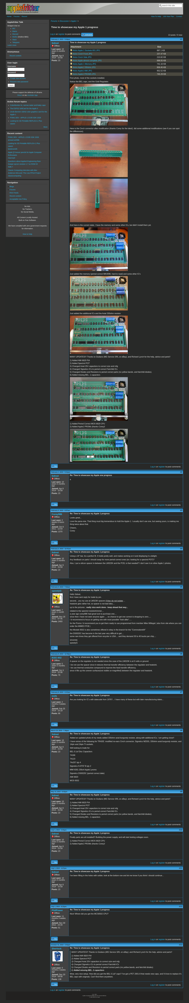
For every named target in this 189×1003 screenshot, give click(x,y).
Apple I (74, 21)
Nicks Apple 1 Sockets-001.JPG (86, 50)
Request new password (19, 82)
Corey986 (57, 514)
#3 (181, 510)
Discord (15, 34)
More (45, 127)
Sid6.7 (10, 167)
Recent (24, 16)
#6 (181, 654)
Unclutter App (32, 95)
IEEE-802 (57, 657)
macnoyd (11, 158)
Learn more (11, 45)
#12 (180, 907)
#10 (180, 830)
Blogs (12, 186)
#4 (181, 549)
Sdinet (55, 43)
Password (12, 72)
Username (12, 66)
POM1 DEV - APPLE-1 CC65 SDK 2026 (25, 118)
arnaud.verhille (13, 140)
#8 (181, 731)
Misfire (14, 37)
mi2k (54, 696)
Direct (19, 95)
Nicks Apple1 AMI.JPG (82, 71)
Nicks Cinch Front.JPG (82, 54)
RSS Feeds (14, 193)
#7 (181, 692)
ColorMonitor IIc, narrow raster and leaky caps (28, 105)
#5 (181, 587)
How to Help (27, 234)
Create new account (18, 78)
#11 (180, 868)
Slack (14, 40)
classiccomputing (14, 176)
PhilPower (57, 910)
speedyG (56, 591)
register (61, 34)
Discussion (64, 21)
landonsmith (12, 149)
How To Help (156, 16)
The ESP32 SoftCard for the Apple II (24, 108)
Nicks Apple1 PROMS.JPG (84, 74)
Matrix (14, 31)
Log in (53, 34)
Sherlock (56, 948)
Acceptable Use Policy (18, 199)
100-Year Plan (168, 16)
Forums (17, 16)
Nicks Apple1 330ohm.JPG (84, 67)
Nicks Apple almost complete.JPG (87, 61)
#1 (181, 39)
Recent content (15, 56)
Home (9, 16)
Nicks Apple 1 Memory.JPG (84, 64)
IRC (13, 28)
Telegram (15, 42)
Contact (179, 16)
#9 (181, 792)
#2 (181, 472)
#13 (180, 945)
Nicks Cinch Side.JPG (82, 57)
